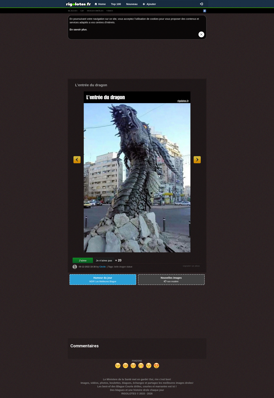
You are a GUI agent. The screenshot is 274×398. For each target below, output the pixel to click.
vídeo (109, 11)
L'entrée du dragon (91, 85)
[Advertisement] (137, 60)
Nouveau (131, 4)
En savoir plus (78, 29)
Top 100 (116, 4)
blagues (73, 11)
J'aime (82, 260)
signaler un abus (191, 266)
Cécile (102, 267)
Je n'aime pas (104, 260)
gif (82, 11)
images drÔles (95, 11)
